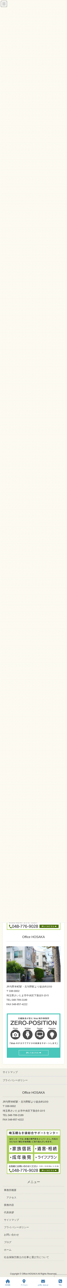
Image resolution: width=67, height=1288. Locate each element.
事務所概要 (10, 1190)
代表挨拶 (9, 1212)
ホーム (7, 1249)
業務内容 (9, 1205)
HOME (7, 1282)
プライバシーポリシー (15, 1080)
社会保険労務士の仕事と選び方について (26, 1257)
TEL (60, 1282)
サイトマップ (10, 1072)
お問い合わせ (11, 1234)
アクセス (11, 1197)
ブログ (7, 1242)
